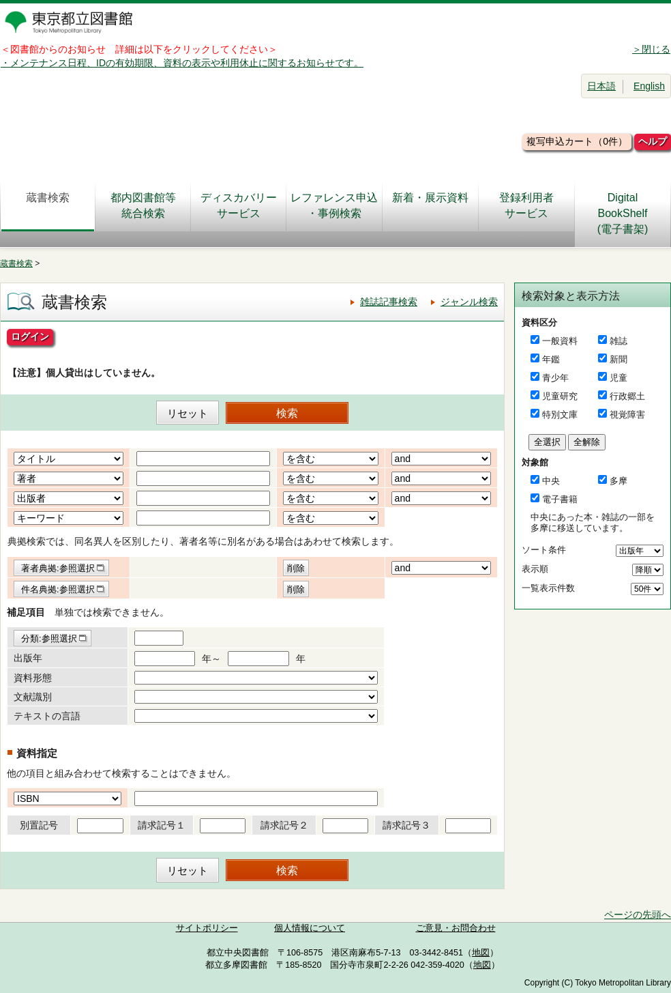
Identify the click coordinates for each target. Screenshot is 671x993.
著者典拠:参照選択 (58, 568)
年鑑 (551, 359)
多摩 (618, 481)
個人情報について (309, 928)
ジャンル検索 (469, 301)
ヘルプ (652, 141)
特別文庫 (560, 414)
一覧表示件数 (548, 588)
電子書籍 (560, 499)
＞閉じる (651, 49)
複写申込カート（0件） (576, 141)
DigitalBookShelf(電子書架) (622, 213)
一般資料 (560, 341)
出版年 (28, 657)
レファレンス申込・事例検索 (334, 205)
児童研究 (560, 396)
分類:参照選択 (49, 638)
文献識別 (33, 696)
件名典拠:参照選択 (58, 589)
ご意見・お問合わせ (456, 928)
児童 (618, 378)
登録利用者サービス (526, 205)
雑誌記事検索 (388, 301)
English (649, 86)
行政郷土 (627, 396)
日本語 (601, 86)
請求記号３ (406, 825)
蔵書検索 (48, 205)
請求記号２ (284, 825)
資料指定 (36, 753)
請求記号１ (161, 825)
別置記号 (39, 825)
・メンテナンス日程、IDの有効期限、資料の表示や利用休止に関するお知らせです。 (182, 62)
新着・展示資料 (430, 205)
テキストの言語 (47, 715)
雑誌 (618, 341)
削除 (296, 568)
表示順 (535, 569)
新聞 (618, 359)
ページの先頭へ (637, 914)
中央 (551, 481)
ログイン (30, 336)
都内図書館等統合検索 (143, 205)
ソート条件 (544, 550)
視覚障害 (627, 414)
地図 (481, 953)
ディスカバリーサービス (238, 205)
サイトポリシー (207, 928)
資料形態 (33, 677)
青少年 (555, 378)
